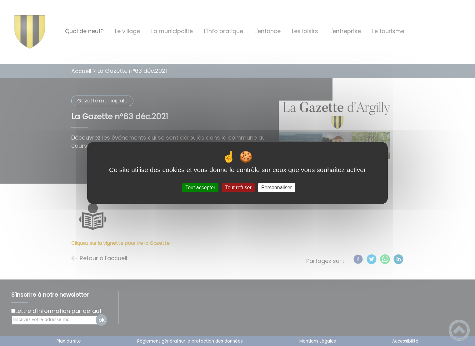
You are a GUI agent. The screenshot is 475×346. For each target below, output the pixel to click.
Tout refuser (238, 187)
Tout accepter (200, 187)
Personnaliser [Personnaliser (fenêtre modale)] (276, 187)
